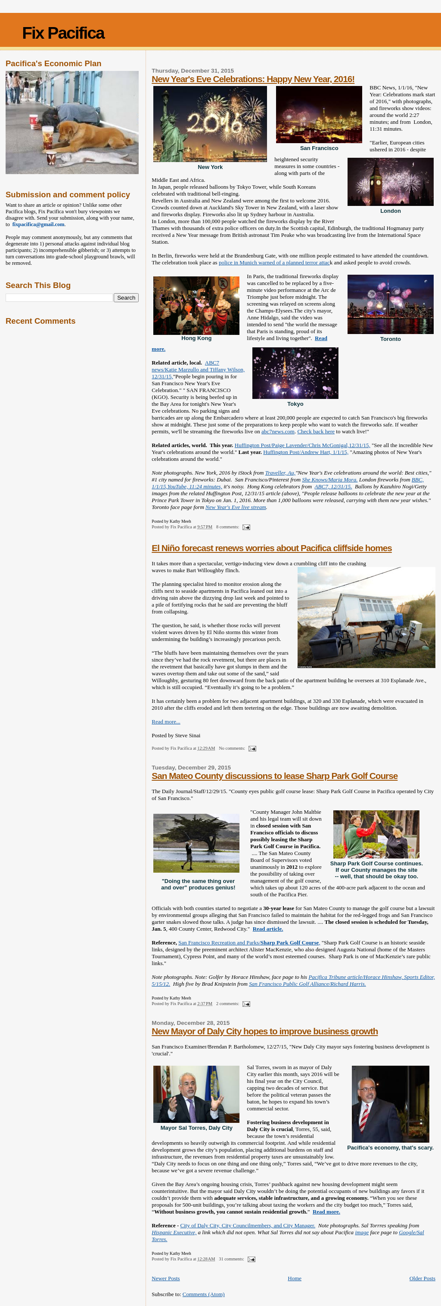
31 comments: (232, 1259)
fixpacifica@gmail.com (37, 224)
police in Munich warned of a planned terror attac (274, 262)
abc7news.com (278, 431)
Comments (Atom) (204, 1294)
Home (294, 1278)
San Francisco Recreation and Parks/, (249, 942)
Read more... (166, 721)
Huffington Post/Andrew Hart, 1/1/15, (305, 452)
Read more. (326, 1211)
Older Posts (422, 1278)
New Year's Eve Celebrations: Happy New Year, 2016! (253, 79)
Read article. (268, 929)
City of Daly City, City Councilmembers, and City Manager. (248, 1225)
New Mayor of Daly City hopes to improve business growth (265, 1031)
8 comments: (228, 526)
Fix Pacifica (63, 33)
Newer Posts (166, 1278)
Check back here (316, 431)
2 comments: (228, 1003)
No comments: (232, 748)
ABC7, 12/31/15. (333, 486)
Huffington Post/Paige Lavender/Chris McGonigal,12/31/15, (302, 445)
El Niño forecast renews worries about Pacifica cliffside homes (271, 548)
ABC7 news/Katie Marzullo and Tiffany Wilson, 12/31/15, (198, 369)
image (362, 1232)
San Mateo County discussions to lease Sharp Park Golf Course (275, 776)
